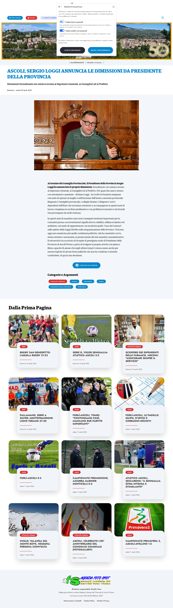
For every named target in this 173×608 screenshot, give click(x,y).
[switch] (62, 30)
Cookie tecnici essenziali (74, 22)
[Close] (113, 7)
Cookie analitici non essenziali (76, 31)
